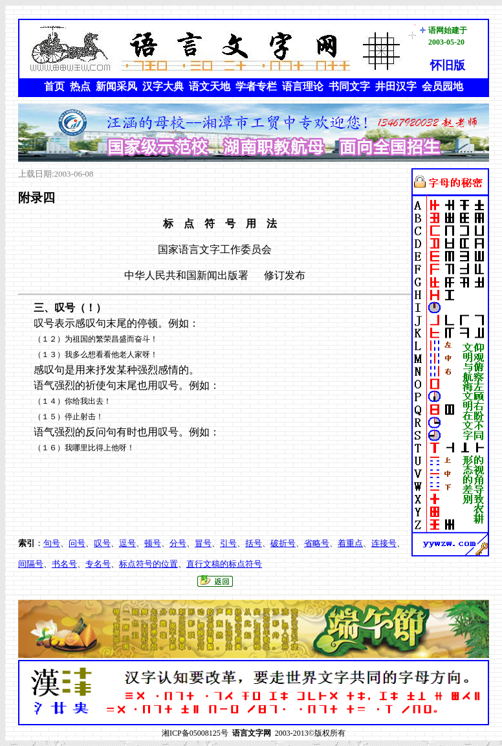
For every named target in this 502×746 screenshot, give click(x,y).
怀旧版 (447, 65)
